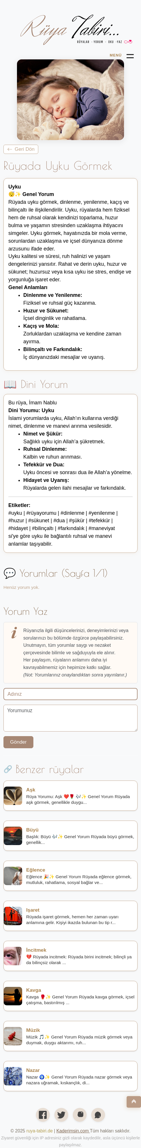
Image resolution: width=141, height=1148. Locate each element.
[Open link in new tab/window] (73, 1130)
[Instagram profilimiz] (80, 1115)
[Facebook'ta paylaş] (43, 1115)
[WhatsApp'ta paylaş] (98, 1115)
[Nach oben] (134, 1102)
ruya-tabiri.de (39, 1130)
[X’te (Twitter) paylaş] (61, 1115)
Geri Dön (21, 149)
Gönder (18, 742)
